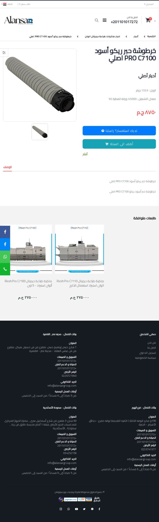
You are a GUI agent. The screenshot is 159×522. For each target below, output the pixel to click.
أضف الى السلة (119, 144)
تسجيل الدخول (147, 352)
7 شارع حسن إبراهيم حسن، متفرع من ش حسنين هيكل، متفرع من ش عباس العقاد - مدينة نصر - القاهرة (41, 349)
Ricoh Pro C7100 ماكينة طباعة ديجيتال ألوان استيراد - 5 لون (28, 283)
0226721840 (69, 375)
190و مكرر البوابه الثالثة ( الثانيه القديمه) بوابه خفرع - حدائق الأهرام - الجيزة (122, 422)
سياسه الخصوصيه (145, 357)
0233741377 (148, 449)
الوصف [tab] (7, 167)
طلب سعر (25, 4)
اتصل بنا (151, 347)
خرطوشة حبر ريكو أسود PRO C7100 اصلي (50, 36)
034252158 (69, 452)
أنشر (85, 154)
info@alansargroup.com (62, 385)
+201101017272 (66, 360)
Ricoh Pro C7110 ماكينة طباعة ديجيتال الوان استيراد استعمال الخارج (80, 283)
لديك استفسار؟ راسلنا (119, 131)
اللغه (8, 4)
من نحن (151, 342)
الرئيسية (151, 36)
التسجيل (150, 4)
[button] (96, 20)
